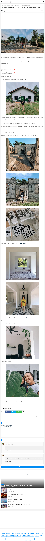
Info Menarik (32, 537)
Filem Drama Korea (18, 535)
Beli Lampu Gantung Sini (25, 317)
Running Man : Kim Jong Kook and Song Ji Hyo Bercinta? (17, 489)
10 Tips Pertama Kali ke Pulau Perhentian (15, 499)
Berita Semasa (17, 533)
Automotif (8, 533)
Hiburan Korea (4, 537)
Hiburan (33, 535)
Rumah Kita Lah (6, 5)
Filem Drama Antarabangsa (9, 535)
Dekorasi (41, 533)
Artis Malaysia (4, 533)
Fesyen (3, 535)
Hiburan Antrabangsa (39, 535)
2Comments (41, 440)
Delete (10, 450)
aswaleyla (7, 454)
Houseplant (16, 537)
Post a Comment (22, 466)
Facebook (8, 411)
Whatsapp (19, 411)
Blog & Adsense (23, 533)
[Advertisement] (22, 20)
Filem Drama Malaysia (26, 535)
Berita (13, 533)
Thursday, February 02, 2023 (9, 444)
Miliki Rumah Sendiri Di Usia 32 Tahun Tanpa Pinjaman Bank (7, 433)
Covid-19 (37, 533)
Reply (7, 450)
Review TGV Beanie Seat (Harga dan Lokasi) (15, 494)
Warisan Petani (8, 443)
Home (2, 5)
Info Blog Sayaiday (25, 537)
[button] (44, 1)
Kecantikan (37, 537)
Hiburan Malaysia (10, 537)
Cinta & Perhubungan (31, 533)
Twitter (14, 411)
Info (20, 537)
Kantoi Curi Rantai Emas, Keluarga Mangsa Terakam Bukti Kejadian (19, 504)
